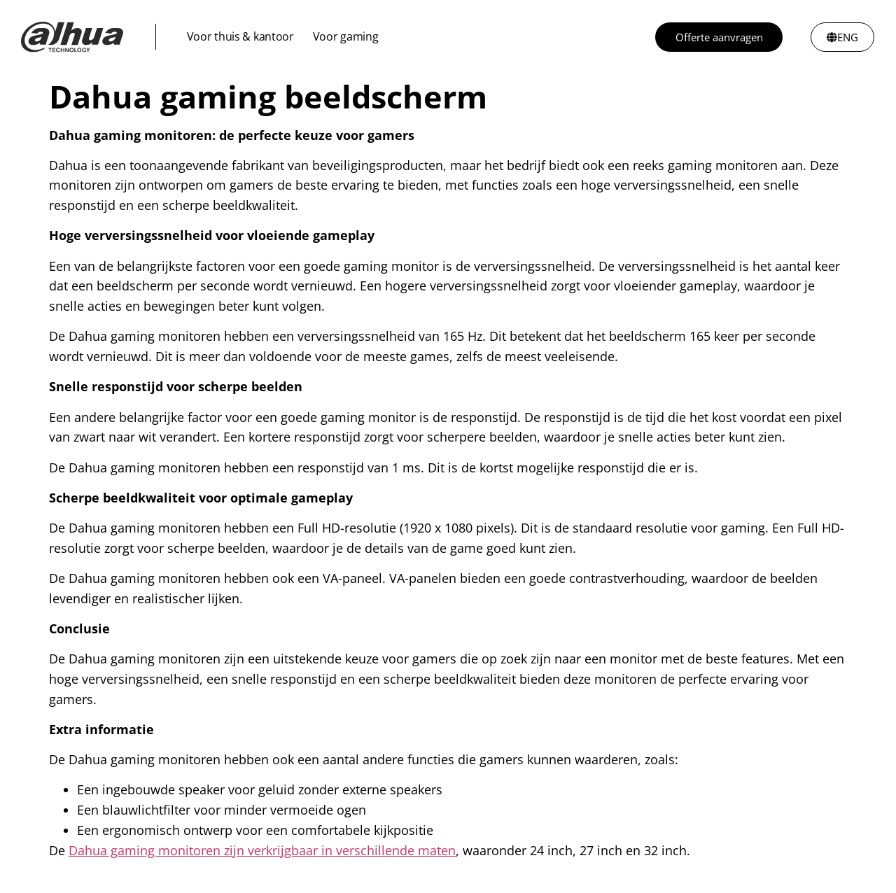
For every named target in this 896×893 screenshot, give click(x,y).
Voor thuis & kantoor (240, 36)
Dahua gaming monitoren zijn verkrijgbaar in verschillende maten (262, 850)
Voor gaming (346, 36)
